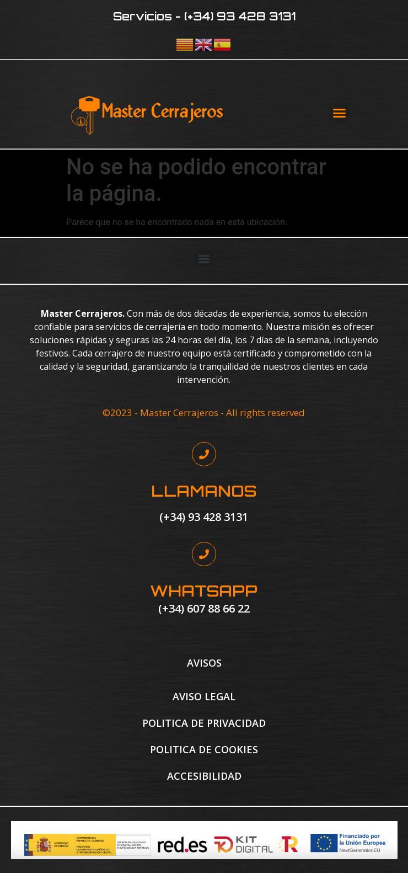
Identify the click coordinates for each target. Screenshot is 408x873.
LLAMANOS (203, 491)
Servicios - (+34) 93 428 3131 (204, 16)
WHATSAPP (203, 590)
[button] (339, 112)
